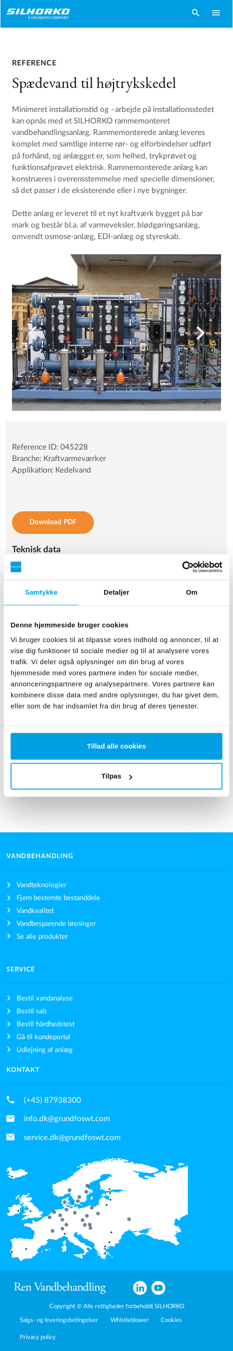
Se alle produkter (42, 936)
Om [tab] (192, 592)
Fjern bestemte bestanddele (58, 898)
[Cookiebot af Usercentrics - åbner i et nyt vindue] (182, 567)
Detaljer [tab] (116, 592)
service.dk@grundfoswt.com (72, 1137)
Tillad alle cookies (116, 746)
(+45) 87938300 (52, 1100)
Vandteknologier (41, 885)
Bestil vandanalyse (45, 998)
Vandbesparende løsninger (56, 923)
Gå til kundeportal (43, 1037)
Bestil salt (32, 1011)
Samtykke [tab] (41, 592)
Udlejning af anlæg (45, 1050)
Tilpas (116, 776)
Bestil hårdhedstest (46, 1024)
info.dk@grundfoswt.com (67, 1119)
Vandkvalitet (35, 910)
